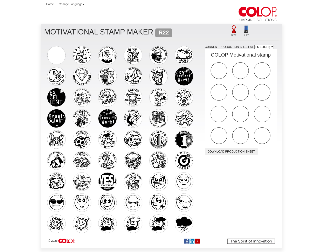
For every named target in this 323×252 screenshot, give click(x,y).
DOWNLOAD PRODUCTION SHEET (231, 151)
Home (50, 4)
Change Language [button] (71, 4)
